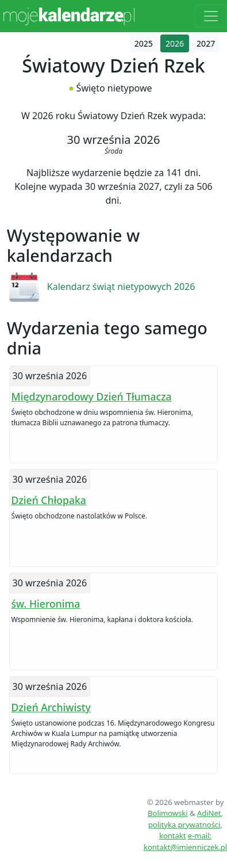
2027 (206, 43)
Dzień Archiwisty (51, 707)
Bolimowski (168, 813)
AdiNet (209, 813)
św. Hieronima (45, 604)
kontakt (172, 835)
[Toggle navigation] (211, 16)
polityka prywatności (184, 824)
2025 (143, 43)
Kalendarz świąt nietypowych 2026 (121, 286)
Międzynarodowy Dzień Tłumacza (91, 396)
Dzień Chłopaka (48, 500)
